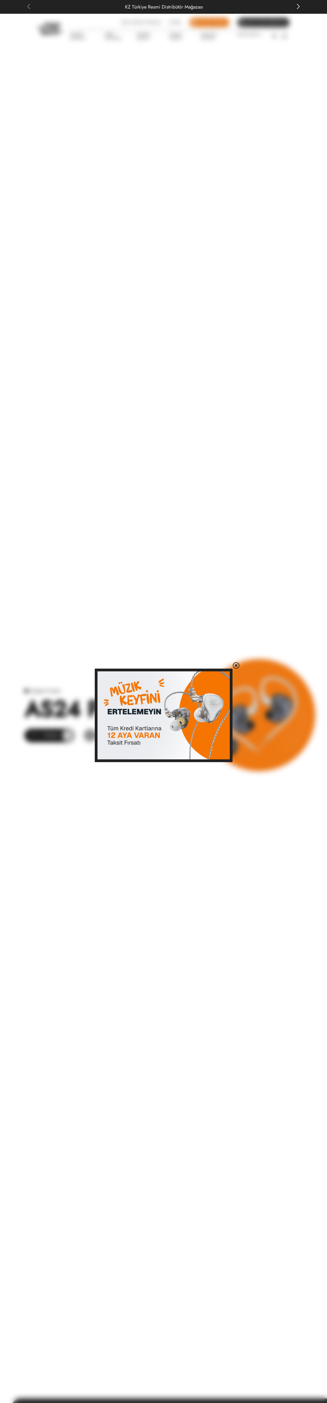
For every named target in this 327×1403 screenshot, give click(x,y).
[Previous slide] (29, 7)
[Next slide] (298, 7)
